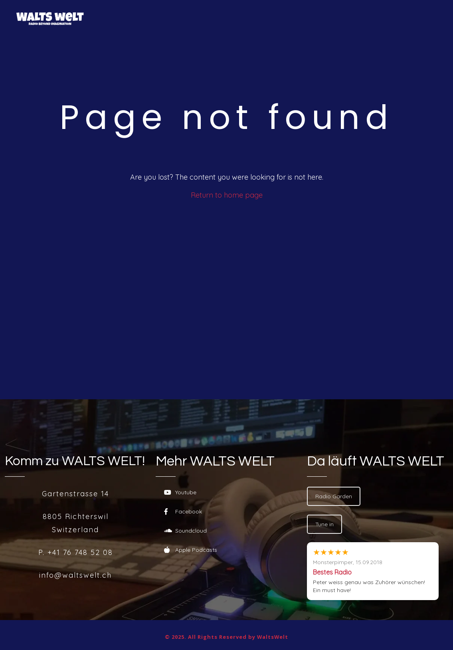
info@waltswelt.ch (75, 575)
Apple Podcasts (190, 549)
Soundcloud (185, 530)
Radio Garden (333, 496)
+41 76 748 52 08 (80, 552)
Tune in (324, 524)
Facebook (183, 511)
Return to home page (227, 195)
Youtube (180, 492)
